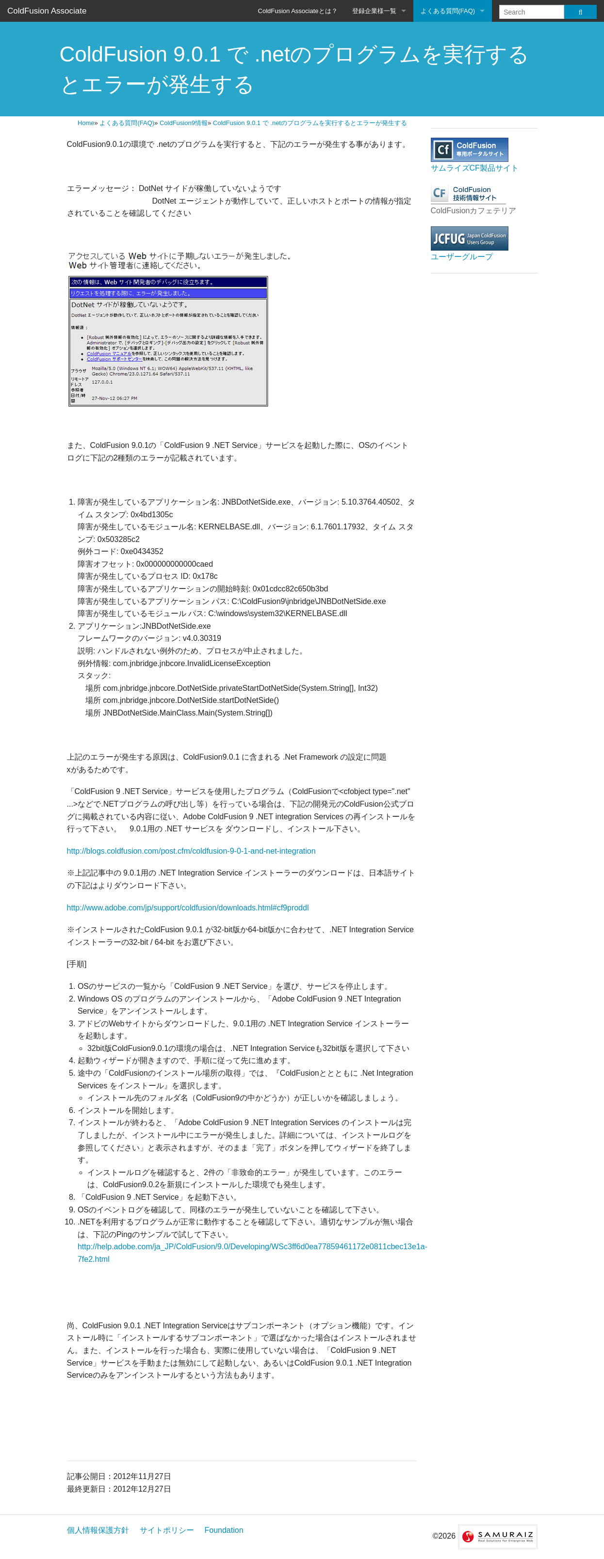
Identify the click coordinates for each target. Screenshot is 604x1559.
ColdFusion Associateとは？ (298, 11)
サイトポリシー (167, 1530)
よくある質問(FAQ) (448, 11)
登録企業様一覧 (374, 11)
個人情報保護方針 (98, 1530)
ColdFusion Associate (46, 11)
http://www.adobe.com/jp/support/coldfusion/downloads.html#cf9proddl (188, 908)
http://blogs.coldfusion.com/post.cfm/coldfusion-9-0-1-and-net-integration (191, 851)
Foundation (224, 1530)
